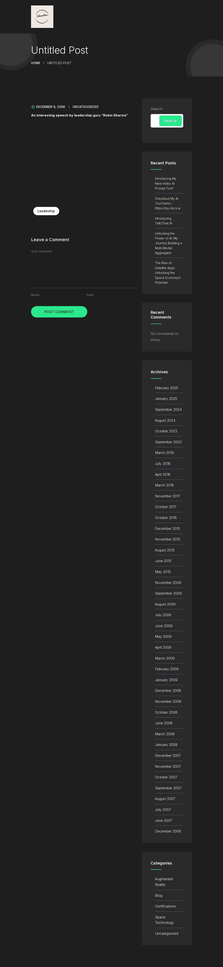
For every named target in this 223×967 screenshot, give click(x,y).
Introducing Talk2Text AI (163, 221)
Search (157, 109)
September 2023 (168, 442)
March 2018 (164, 485)
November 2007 (168, 766)
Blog (158, 895)
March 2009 (165, 658)
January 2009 (166, 680)
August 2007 (165, 798)
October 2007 (166, 777)
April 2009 (163, 647)
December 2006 (168, 831)
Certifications (165, 906)
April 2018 (162, 474)
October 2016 (166, 517)
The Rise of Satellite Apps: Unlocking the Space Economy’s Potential (168, 272)
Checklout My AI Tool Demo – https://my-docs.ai (167, 203)
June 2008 (163, 723)
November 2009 (168, 582)
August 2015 (164, 550)
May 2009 (163, 636)
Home (35, 63)
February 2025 (166, 388)
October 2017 (165, 507)
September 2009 (168, 593)
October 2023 (166, 431)
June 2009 (163, 626)
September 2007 (168, 788)
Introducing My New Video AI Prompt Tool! (165, 183)
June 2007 (163, 820)
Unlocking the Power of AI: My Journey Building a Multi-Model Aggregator (168, 243)
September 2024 (168, 409)
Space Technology (164, 920)
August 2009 (165, 604)
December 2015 (167, 528)
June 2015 (163, 561)
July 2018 (162, 463)
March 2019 (164, 452)
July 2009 (163, 615)
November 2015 (167, 539)
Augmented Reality (164, 882)
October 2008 (166, 712)
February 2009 (167, 669)
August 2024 (165, 420)
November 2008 (168, 701)
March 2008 (165, 734)
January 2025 (166, 398)
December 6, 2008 (48, 107)
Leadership (46, 211)
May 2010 (163, 572)
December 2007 (168, 755)
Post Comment (59, 312)
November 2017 (167, 496)
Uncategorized (86, 107)
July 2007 (163, 809)
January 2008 (166, 744)
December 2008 (168, 690)
